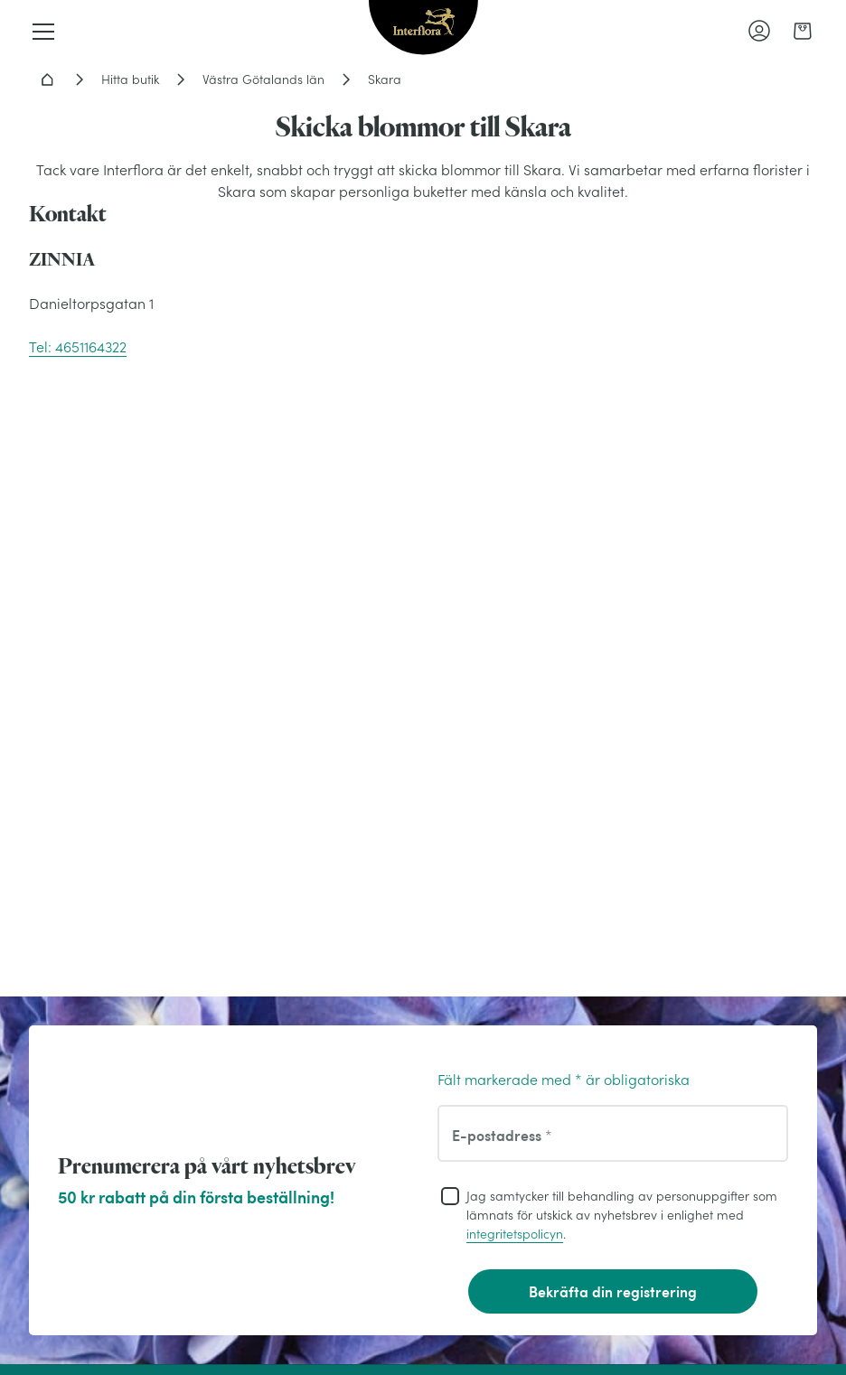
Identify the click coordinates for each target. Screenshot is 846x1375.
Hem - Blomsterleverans (47, 79)
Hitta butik (130, 79)
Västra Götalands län (263, 79)
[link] (802, 30)
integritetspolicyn (514, 1234)
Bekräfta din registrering (613, 1291)
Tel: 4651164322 (78, 347)
